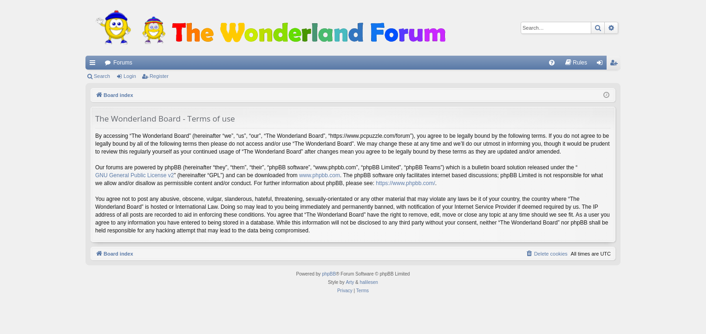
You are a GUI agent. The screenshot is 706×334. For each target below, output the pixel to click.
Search (102, 76)
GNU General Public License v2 (134, 175)
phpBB (329, 273)
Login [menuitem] (602, 64)
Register (159, 76)
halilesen (369, 282)
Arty (350, 282)
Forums (122, 62)
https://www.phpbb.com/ (405, 183)
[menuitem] (552, 63)
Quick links (94, 64)
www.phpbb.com (319, 175)
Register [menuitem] (616, 64)
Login (130, 76)
